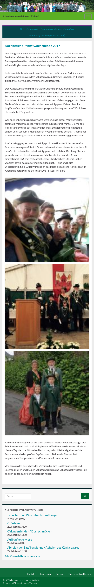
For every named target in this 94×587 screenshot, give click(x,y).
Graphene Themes (28, 583)
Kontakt (31, 574)
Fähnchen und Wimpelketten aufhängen (33, 515)
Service (59, 574)
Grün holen (14, 523)
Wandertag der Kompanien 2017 (45, 35)
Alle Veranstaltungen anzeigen (22, 555)
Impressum (45, 574)
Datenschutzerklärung (79, 574)
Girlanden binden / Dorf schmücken (29, 531)
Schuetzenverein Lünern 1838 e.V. (20, 16)
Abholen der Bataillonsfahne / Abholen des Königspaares (43, 547)
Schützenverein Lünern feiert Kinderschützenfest (48, 29)
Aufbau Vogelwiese (19, 539)
